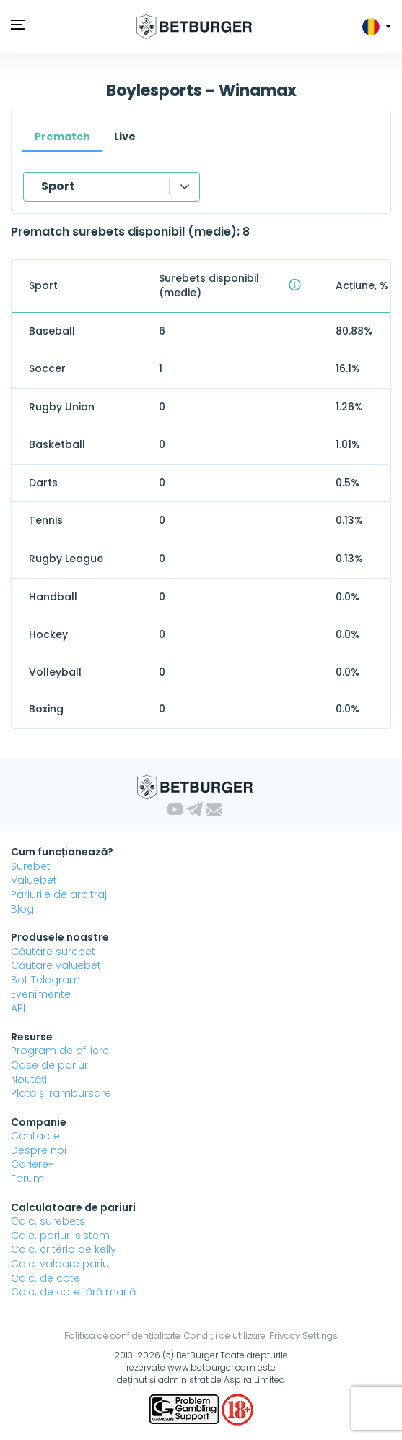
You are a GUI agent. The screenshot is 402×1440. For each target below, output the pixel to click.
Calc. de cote (45, 1278)
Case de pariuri (50, 1065)
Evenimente (41, 994)
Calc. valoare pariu (60, 1263)
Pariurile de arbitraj (59, 894)
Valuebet (34, 880)
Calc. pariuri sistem (60, 1235)
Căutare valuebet (56, 965)
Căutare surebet (53, 951)
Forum (27, 1178)
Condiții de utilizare (225, 1335)
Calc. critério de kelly (63, 1249)
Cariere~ (32, 1164)
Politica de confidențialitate (122, 1335)
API (18, 1008)
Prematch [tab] (62, 136)
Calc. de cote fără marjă (73, 1292)
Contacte (35, 1136)
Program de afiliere (60, 1050)
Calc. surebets (48, 1221)
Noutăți (29, 1079)
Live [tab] (125, 136)
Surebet (31, 866)
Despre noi (38, 1150)
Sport (58, 186)
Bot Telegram (45, 980)
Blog (22, 909)
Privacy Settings (303, 1335)
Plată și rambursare (61, 1093)
